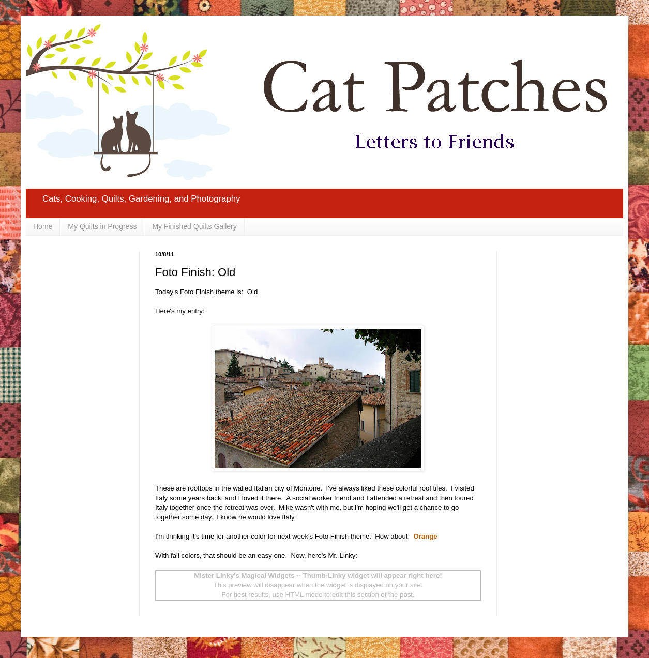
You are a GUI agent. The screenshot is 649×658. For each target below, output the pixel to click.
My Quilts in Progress (102, 226)
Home (42, 226)
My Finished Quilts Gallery (194, 226)
